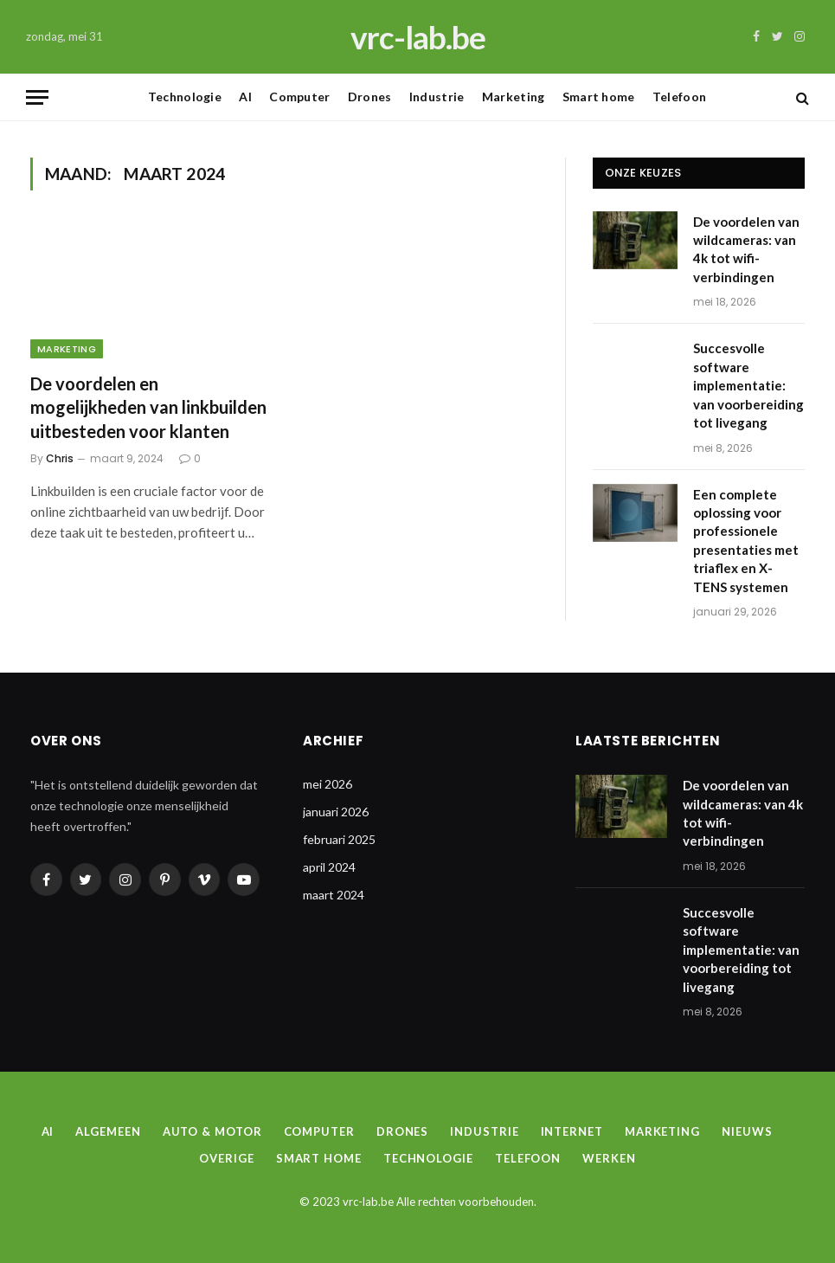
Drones (370, 96)
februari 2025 (339, 839)
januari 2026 (336, 811)
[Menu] (37, 97)
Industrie (437, 96)
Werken (608, 1158)
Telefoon (679, 96)
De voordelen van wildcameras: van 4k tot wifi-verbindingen (746, 249)
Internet (572, 1131)
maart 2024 (333, 894)
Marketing (513, 96)
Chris (60, 458)
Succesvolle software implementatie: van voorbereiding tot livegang (748, 385)
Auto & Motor (212, 1131)
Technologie (185, 96)
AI (245, 96)
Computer (299, 96)
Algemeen (107, 1131)
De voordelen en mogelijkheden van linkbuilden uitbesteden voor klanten (148, 407)
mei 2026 (327, 783)
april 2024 (329, 867)
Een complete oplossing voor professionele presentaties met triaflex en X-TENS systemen (746, 541)
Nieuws (747, 1131)
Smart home (598, 96)
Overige (226, 1158)
